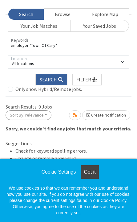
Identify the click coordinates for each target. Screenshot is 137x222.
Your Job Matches (39, 26)
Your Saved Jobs (99, 26)
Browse (63, 14)
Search (26, 14)
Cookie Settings (58, 172)
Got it (89, 172)
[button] (87, 79)
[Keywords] (68, 43)
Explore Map (105, 14)
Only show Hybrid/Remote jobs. (48, 89)
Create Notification (106, 115)
